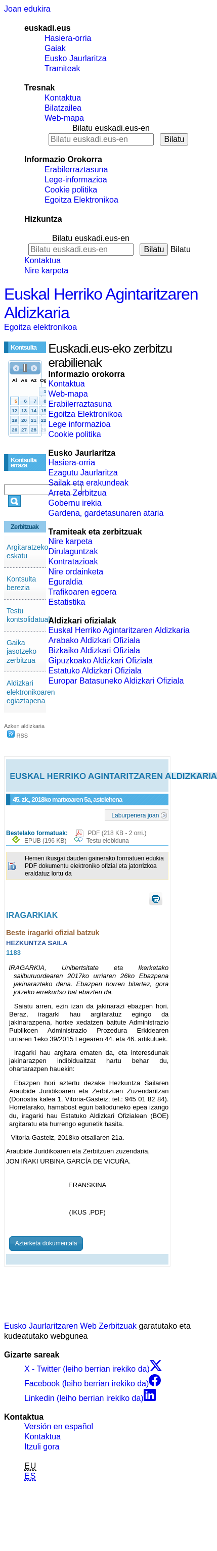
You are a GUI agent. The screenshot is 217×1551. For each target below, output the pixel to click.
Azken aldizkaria (24, 726)
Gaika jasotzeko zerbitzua (21, 651)
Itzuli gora (41, 1446)
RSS (17, 736)
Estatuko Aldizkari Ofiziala (95, 670)
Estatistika (67, 602)
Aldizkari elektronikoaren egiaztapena (31, 692)
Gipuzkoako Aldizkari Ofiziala (101, 660)
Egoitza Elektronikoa (81, 200)
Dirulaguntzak (73, 551)
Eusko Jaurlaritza (76, 58)
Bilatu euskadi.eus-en (111, 128)
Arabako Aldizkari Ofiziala (94, 640)
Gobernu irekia (75, 503)
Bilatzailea (63, 108)
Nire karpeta (46, 270)
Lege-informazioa (76, 179)
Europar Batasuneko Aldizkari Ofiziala (116, 680)
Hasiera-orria (68, 38)
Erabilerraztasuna (76, 169)
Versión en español (58, 1426)
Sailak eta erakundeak (88, 482)
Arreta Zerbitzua (78, 493)
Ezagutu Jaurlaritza (83, 472)
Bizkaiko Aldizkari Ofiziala (94, 650)
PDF (117, 833)
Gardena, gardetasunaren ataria (106, 513)
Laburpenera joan (135, 814)
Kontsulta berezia (21, 583)
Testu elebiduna (107, 840)
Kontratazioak (73, 561)
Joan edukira (27, 9)
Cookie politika (71, 189)
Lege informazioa (80, 424)
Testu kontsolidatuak (29, 615)
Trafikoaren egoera (83, 592)
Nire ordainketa (76, 571)
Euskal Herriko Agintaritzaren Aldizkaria (119, 630)
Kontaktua (63, 97)
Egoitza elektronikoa (40, 327)
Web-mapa (64, 118)
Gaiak (55, 48)
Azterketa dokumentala (46, 1243)
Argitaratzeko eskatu (27, 551)
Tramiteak (62, 68)
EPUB (45, 840)
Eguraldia (66, 581)
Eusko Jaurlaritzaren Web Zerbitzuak (70, 1326)
